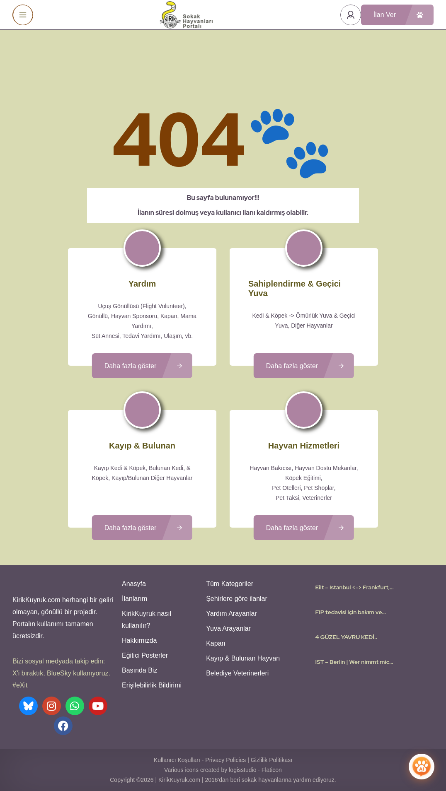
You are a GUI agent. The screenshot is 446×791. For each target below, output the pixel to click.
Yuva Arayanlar (228, 628)
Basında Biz (139, 670)
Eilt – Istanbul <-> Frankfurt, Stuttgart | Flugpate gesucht (353, 587)
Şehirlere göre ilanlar (236, 598)
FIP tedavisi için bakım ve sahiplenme (348, 612)
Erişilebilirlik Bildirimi (152, 685)
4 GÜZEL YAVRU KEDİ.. (346, 637)
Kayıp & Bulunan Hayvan (243, 658)
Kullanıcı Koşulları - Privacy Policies (200, 760)
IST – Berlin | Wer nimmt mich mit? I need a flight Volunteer (354, 662)
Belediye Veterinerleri (237, 673)
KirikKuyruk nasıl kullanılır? (146, 619)
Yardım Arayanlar (231, 613)
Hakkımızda (139, 640)
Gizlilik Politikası (271, 760)
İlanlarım (134, 598)
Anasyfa (134, 583)
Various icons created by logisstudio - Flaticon (223, 770)
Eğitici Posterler (145, 655)
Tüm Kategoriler (229, 583)
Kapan (215, 643)
